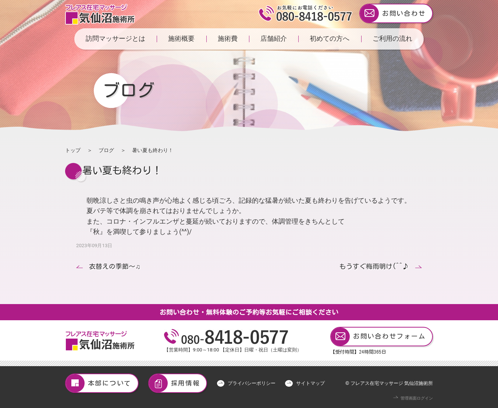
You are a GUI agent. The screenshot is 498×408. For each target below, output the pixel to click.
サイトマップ (310, 383)
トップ (73, 150)
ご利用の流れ (392, 38)
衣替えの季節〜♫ (114, 266)
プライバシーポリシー (251, 383)
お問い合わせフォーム (378, 337)
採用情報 (174, 383)
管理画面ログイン (417, 398)
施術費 (228, 38)
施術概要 (181, 38)
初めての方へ (329, 38)
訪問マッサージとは (115, 38)
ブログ (106, 150)
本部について (98, 383)
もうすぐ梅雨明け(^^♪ (374, 266)
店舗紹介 (273, 38)
